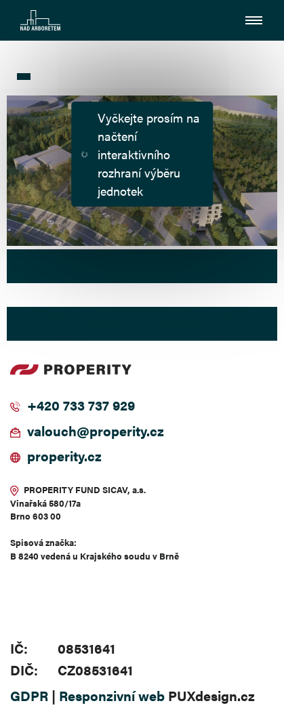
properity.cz (64, 455)
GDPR (29, 695)
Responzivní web (112, 695)
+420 (43, 405)
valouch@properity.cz (95, 430)
